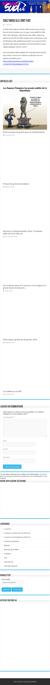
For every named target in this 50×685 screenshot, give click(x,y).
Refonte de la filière (11, 550)
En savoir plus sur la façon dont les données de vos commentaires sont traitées (23, 476)
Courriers (7, 529)
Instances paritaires (11, 541)
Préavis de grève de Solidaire (16, 184)
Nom (5, 441)
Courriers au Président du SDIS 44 (17, 537)
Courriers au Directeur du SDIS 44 (17, 533)
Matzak (7, 545)
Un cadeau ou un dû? (12, 391)
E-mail (5, 449)
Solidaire (7, 554)
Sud (5, 558)
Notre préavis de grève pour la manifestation (24, 132)
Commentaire (9, 417)
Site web (6, 457)
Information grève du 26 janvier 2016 (20, 339)
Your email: (6, 579)
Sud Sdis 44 (8, 562)
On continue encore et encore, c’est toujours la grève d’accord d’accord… (24, 286)
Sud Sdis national (10, 566)
